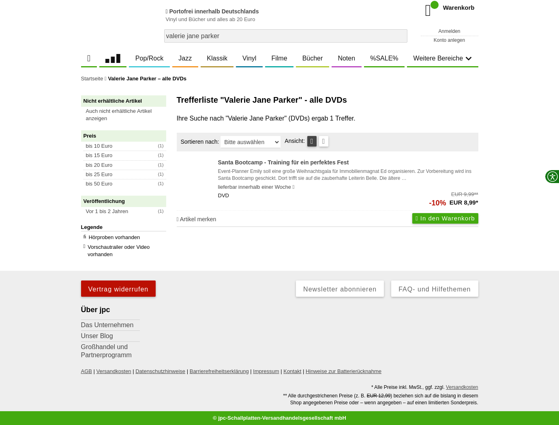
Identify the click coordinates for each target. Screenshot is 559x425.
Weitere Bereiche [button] (442, 58)
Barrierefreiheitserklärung (219, 371)
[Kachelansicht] (323, 141)
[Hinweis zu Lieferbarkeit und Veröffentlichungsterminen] (294, 187)
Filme (279, 58)
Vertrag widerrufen (118, 289)
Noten (346, 58)
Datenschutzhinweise (160, 371)
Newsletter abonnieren (340, 289)
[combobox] (285, 36)
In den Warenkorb (445, 218)
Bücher (312, 58)
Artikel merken (196, 219)
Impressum (266, 371)
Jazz (185, 58)
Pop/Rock (149, 58)
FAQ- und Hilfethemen (434, 289)
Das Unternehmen (107, 324)
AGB (86, 371)
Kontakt (292, 371)
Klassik (217, 58)
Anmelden (449, 31)
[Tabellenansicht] (312, 141)
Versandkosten (113, 371)
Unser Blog (97, 335)
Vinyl (249, 58)
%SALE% (384, 58)
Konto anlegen (449, 40)
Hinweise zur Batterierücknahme (343, 371)
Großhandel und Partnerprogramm (106, 350)
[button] (127, 115)
